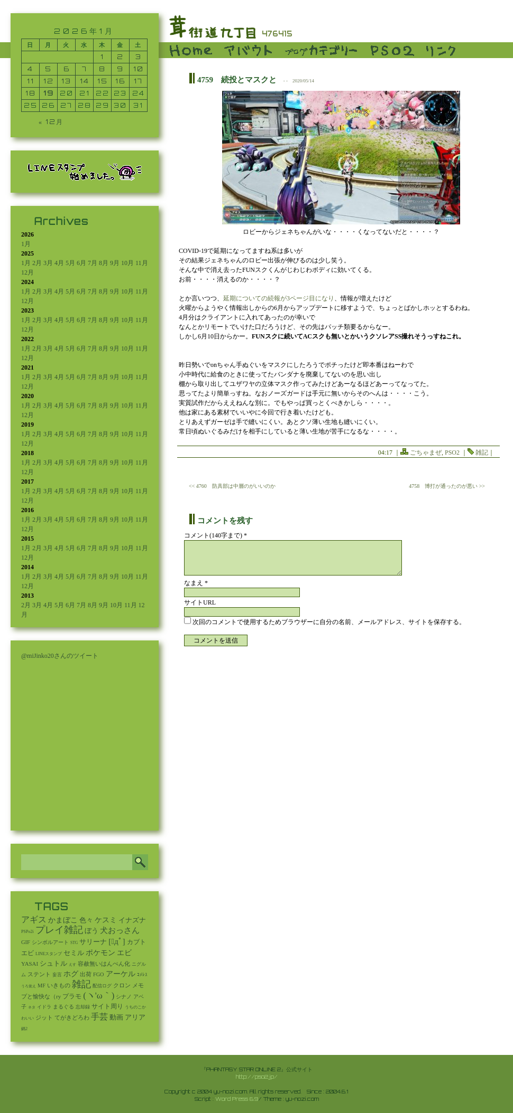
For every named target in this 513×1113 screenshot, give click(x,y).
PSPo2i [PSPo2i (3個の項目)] (27, 931)
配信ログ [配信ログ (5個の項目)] (102, 985)
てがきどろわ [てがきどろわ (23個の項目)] (71, 1017)
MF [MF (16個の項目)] (41, 985)
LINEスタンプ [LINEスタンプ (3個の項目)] (48, 953)
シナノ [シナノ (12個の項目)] (124, 996)
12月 (27, 272)
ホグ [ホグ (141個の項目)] (70, 974)
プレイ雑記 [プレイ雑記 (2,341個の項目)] (59, 930)
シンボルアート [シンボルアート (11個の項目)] (50, 942)
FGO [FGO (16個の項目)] (98, 974)
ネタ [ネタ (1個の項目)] (31, 1007)
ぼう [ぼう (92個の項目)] (91, 931)
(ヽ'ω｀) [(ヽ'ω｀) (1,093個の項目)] (98, 996)
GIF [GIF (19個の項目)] (25, 942)
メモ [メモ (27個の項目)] (138, 985)
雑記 (481, 452)
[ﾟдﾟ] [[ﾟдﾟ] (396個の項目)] (116, 941)
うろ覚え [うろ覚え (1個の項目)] (28, 986)
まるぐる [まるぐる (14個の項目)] (63, 1007)
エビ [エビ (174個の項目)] (124, 953)
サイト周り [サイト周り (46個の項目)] (107, 1006)
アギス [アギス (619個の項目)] (34, 919)
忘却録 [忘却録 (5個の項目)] (83, 1007)
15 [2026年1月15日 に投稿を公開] (102, 81)
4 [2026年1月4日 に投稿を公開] (30, 69)
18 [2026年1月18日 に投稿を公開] (30, 93)
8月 (103, 263)
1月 (26, 244)
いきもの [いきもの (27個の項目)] (58, 985)
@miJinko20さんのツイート (59, 655)
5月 (70, 263)
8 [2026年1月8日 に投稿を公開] (102, 69)
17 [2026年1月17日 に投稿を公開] (138, 81)
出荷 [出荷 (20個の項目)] (85, 974)
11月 (141, 263)
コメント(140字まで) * (215, 535)
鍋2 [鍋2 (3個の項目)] (24, 1028)
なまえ (196, 583)
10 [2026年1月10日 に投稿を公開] (138, 69)
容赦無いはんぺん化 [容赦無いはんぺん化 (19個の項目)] (104, 964)
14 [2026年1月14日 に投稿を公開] (84, 81)
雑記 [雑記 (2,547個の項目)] (81, 984)
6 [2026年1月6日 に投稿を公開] (66, 69)
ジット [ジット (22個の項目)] (44, 1017)
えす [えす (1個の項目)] (72, 965)
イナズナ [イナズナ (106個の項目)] (132, 920)
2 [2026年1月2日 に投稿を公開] (120, 57)
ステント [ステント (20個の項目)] (39, 974)
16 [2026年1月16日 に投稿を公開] (120, 81)
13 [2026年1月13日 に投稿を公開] (66, 81)
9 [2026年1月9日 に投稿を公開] (120, 69)
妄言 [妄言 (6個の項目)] (57, 974)
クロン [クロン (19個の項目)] (122, 985)
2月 (37, 263)
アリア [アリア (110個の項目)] (135, 1017)
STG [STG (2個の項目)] (74, 942)
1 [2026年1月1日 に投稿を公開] (102, 57)
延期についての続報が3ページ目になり (278, 298)
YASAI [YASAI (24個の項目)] (29, 963)
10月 (127, 263)
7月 (92, 263)
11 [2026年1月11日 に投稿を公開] (30, 81)
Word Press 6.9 (236, 1099)
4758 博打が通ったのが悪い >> (447, 486)
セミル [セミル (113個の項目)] (73, 953)
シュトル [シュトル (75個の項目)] (53, 963)
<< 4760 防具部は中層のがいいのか (232, 486)
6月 (81, 263)
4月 (59, 263)
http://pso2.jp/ (257, 1076)
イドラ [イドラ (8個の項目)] (44, 1007)
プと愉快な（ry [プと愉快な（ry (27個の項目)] (41, 996)
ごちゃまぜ (426, 452)
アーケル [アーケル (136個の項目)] (120, 974)
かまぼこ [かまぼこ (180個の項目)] (63, 920)
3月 (48, 263)
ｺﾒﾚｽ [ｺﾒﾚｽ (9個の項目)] (142, 974)
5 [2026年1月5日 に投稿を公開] (48, 69)
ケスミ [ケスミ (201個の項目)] (106, 920)
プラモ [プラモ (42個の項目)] (71, 996)
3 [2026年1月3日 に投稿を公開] (138, 57)
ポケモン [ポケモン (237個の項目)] (100, 952)
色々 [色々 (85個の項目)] (86, 920)
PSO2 (452, 452)
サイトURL (200, 602)
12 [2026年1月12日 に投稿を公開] (48, 81)
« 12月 (51, 122)
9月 (115, 263)
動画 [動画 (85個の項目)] (116, 1017)
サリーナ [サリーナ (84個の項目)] (93, 942)
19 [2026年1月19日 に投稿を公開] (48, 93)
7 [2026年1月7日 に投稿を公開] (84, 69)
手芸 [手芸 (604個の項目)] (99, 1016)
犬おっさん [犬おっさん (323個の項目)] (120, 930)
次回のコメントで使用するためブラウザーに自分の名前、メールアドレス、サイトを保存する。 (329, 622)
